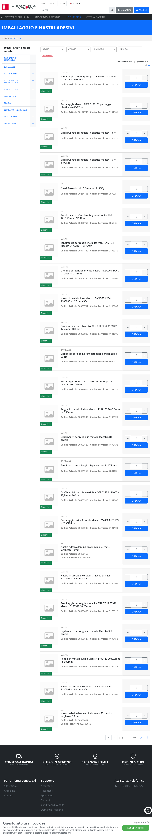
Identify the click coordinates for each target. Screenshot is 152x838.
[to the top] (148, 810)
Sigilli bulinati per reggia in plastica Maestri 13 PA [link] (88, 132)
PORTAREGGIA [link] (10, 96)
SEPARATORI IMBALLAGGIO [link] (15, 110)
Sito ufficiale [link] (11, 786)
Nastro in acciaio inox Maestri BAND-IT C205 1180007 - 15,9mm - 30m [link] (86, 577)
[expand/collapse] (33, 59)
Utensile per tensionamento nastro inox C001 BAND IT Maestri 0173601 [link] (90, 272)
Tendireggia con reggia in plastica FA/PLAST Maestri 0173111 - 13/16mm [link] (90, 78)
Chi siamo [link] (52, 3)
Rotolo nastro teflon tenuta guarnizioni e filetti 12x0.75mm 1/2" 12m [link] (87, 216)
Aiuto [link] (43, 3)
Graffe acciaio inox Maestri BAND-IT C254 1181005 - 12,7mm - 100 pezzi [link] (90, 327)
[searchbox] (63, 53)
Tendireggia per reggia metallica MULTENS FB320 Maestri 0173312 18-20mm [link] (89, 605)
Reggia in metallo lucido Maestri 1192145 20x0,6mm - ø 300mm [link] (90, 660)
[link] (19, 6)
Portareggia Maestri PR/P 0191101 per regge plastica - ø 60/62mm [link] (86, 106)
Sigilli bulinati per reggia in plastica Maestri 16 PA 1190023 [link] (88, 161)
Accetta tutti (135, 827)
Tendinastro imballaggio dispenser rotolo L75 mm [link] (89, 465)
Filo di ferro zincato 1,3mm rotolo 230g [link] (82, 188)
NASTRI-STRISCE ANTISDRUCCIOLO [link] (11, 81)
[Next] (141, 737)
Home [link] (4, 38)
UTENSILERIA (73, 17)
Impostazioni (141, 822)
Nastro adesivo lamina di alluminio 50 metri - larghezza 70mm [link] (86, 548)
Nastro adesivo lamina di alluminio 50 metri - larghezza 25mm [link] (86, 715)
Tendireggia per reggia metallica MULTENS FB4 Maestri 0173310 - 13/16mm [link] (87, 244)
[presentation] (2, 17)
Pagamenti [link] (47, 790)
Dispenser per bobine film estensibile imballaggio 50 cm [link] (89, 355)
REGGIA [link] (7, 103)
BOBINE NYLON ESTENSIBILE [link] (10, 59)
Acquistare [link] (47, 786)
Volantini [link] (124, 10)
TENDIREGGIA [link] (10, 123)
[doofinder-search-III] (112, 10)
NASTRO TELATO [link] (11, 89)
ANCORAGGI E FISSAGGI (48, 17)
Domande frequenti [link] (52, 809)
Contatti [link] (62, 3)
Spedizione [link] (47, 795)
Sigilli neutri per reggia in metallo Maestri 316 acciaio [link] (87, 438)
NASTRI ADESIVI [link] (11, 74)
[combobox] (53, 49)
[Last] (147, 737)
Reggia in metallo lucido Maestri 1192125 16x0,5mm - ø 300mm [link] (90, 411)
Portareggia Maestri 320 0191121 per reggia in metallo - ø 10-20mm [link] (87, 383)
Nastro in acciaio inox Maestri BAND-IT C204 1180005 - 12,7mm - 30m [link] (86, 300)
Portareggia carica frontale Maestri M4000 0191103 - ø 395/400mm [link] (90, 521)
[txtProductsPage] (128, 737)
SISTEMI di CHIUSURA (17, 17)
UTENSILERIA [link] (15, 38)
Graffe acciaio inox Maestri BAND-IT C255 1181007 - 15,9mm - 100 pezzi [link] (90, 494)
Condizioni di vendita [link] (52, 805)
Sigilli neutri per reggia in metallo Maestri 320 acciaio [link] (87, 632)
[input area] (74, 10)
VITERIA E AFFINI (95, 17)
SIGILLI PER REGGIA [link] (12, 116)
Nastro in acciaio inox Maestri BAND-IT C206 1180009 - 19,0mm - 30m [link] (86, 688)
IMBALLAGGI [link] (9, 67)
